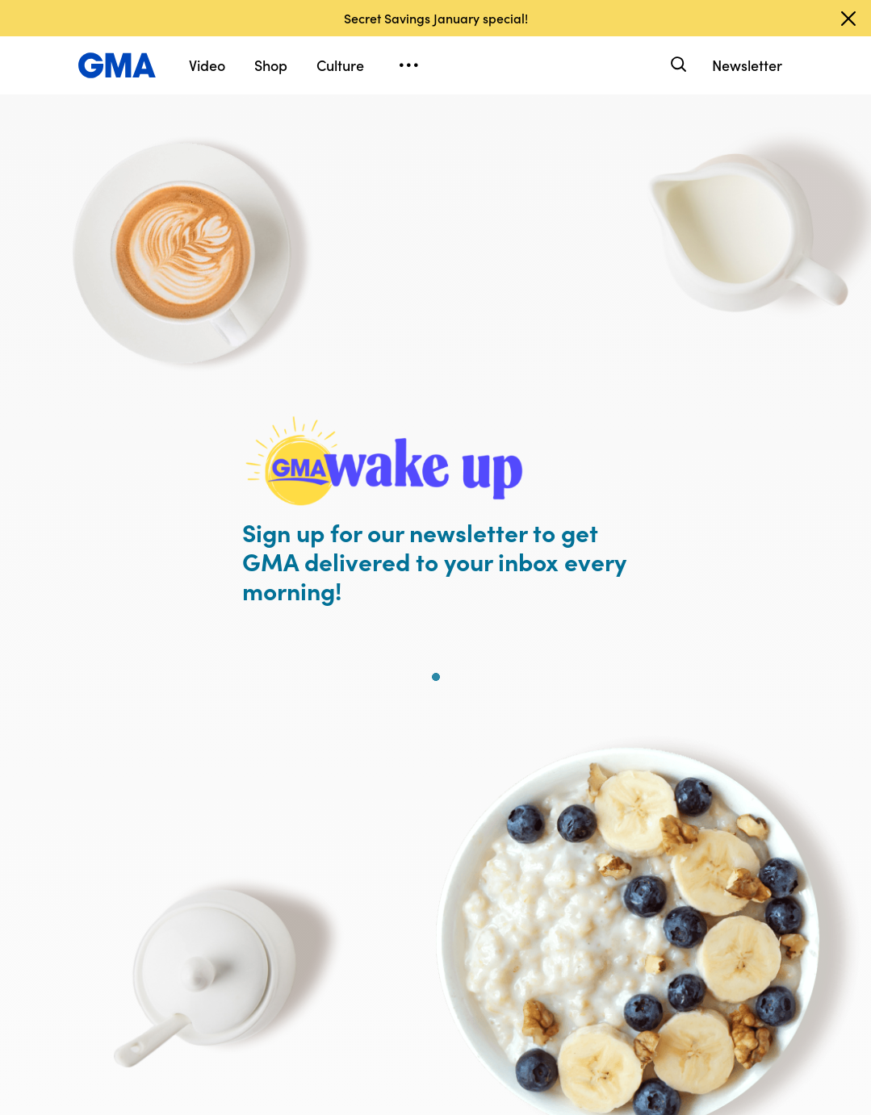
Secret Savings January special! (436, 18)
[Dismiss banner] (848, 18)
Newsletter (747, 65)
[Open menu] (408, 65)
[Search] (677, 65)
